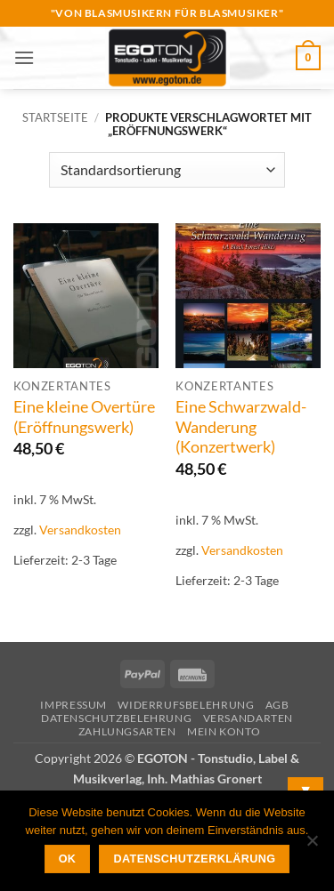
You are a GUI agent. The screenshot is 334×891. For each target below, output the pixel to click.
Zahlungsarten (127, 731)
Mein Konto (223, 731)
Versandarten (248, 718)
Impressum (73, 704)
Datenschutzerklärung (195, 859)
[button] (24, 57)
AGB (277, 704)
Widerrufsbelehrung (186, 704)
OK (68, 859)
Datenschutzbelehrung (116, 718)
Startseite (55, 117)
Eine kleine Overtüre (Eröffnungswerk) (84, 417)
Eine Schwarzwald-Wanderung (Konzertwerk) (240, 427)
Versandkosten (80, 529)
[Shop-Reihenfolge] (166, 170)
